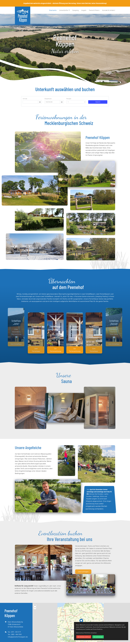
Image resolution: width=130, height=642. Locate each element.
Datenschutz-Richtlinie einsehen (86, 633)
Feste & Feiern (94, 10)
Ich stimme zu (98, 637)
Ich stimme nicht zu (84, 637)
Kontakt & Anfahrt (108, 10)
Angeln (83, 10)
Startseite (53, 10)
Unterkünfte (63, 10)
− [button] (35, 608)
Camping (75, 10)
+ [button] (35, 605)
